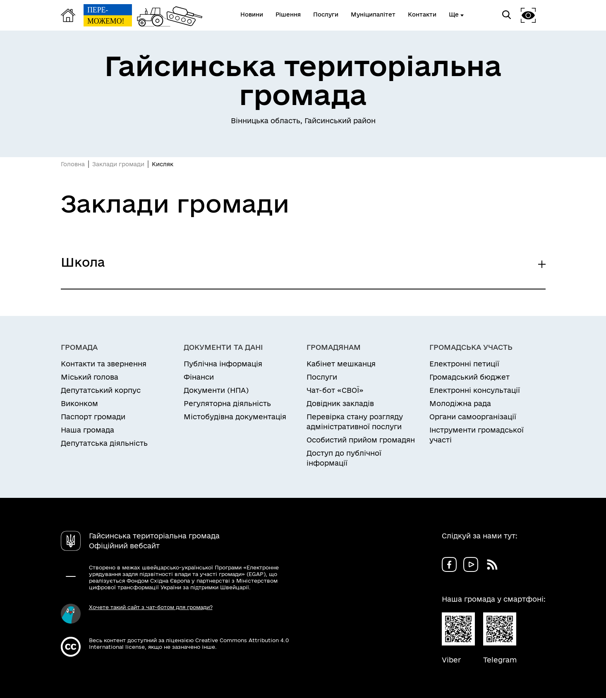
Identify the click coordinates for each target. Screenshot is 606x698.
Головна (73, 164)
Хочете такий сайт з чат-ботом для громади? (151, 607)
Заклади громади (118, 164)
